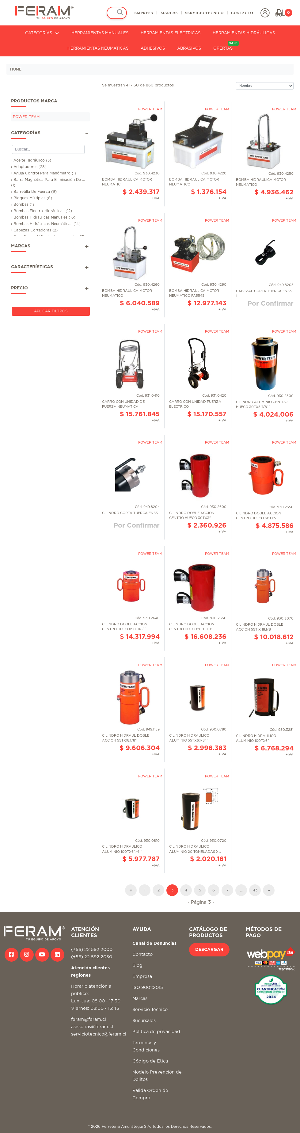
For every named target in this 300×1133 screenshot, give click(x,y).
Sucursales (144, 1020)
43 (255, 890)
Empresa (142, 976)
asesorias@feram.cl (92, 1026)
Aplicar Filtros (51, 311)
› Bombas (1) (22, 204)
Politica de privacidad (156, 1031)
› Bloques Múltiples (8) (31, 198)
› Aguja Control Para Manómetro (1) (43, 173)
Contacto (142, 954)
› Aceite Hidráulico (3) (31, 160)
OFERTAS (226, 46)
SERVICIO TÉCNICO (204, 13)
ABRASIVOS (189, 49)
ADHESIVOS (153, 49)
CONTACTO (242, 13)
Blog (137, 965)
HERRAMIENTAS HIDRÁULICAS (244, 33)
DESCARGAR (209, 950)
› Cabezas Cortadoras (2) (34, 230)
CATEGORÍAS (42, 33)
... (241, 890)
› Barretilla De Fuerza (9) (34, 191)
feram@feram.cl (88, 1019)
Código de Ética (150, 1061)
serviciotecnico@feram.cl (98, 1034)
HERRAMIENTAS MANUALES (99, 33)
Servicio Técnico (150, 1009)
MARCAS (169, 13)
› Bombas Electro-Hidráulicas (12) (41, 211)
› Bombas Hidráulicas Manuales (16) (43, 217)
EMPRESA (143, 13)
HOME (15, 69)
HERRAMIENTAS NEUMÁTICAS (97, 49)
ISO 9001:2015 (147, 987)
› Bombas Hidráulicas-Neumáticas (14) (45, 224)
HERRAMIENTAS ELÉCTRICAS (170, 33)
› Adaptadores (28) (28, 167)
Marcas (139, 998)
